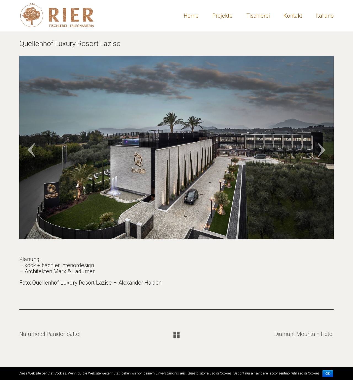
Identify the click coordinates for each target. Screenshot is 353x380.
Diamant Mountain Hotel (304, 334)
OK (327, 374)
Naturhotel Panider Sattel (50, 334)
